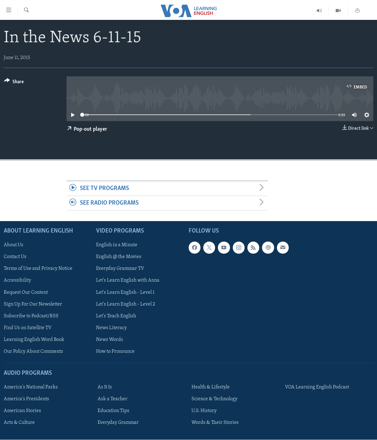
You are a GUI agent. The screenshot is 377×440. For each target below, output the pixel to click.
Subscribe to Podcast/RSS (31, 316)
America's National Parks (31, 387)
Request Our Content (26, 292)
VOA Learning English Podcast (317, 387)
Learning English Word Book (34, 339)
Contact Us (15, 257)
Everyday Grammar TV (120, 268)
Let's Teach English (116, 316)
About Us (13, 245)
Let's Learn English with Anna (127, 280)
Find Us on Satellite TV (28, 327)
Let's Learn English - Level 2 (125, 304)
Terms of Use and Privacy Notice (38, 268)
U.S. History (204, 411)
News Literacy (111, 327)
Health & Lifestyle (210, 387)
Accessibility (17, 280)
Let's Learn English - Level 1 (125, 292)
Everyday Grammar (118, 422)
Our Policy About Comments (33, 351)
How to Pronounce (115, 351)
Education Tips (113, 411)
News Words (109, 339)
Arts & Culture (19, 422)
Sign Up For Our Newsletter (33, 304)
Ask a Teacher (112, 399)
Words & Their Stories (215, 422)
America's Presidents (26, 399)
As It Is (105, 387)
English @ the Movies (118, 257)
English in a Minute (116, 245)
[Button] (14, 82)
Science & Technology (214, 399)
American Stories (22, 411)
